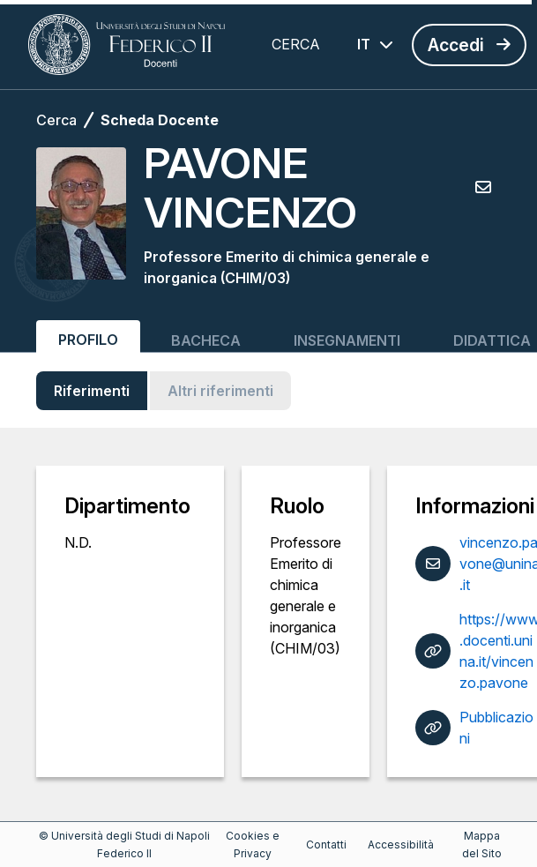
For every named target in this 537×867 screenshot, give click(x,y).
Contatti (326, 844)
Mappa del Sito (482, 844)
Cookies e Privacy (253, 844)
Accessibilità (401, 844)
